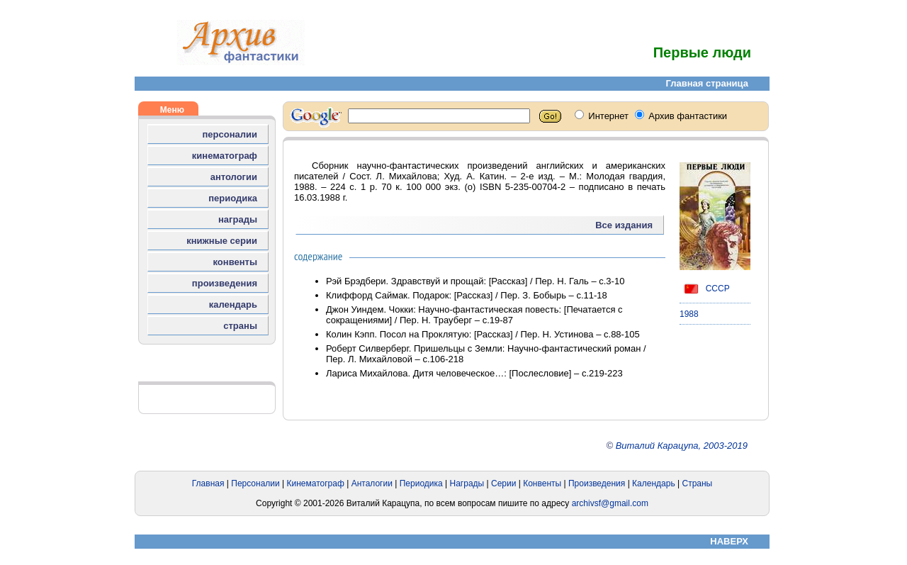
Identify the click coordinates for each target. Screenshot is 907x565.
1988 (689, 314)
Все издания (624, 225)
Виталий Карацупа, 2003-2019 (682, 445)
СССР (705, 288)
